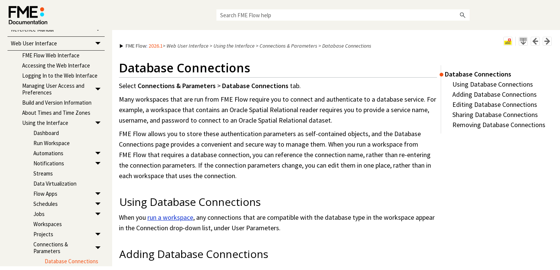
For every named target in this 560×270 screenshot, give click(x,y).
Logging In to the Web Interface (60, 75)
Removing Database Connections (498, 124)
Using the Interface (63, 123)
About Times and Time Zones (56, 112)
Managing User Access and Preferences (63, 89)
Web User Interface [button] (58, 44)
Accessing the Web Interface (56, 65)
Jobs (69, 214)
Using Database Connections (492, 84)
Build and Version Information (57, 102)
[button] (463, 15)
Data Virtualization (55, 183)
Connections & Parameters (69, 248)
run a (170, 217)
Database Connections (71, 261)
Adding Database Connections (494, 94)
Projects (69, 235)
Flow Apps (69, 194)
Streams (43, 173)
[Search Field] (343, 15)
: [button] (141, 45)
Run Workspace (51, 143)
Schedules (69, 204)
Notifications (69, 164)
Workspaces (47, 224)
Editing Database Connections (494, 104)
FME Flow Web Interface (51, 55)
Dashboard (46, 132)
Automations (69, 153)
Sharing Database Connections (495, 114)
